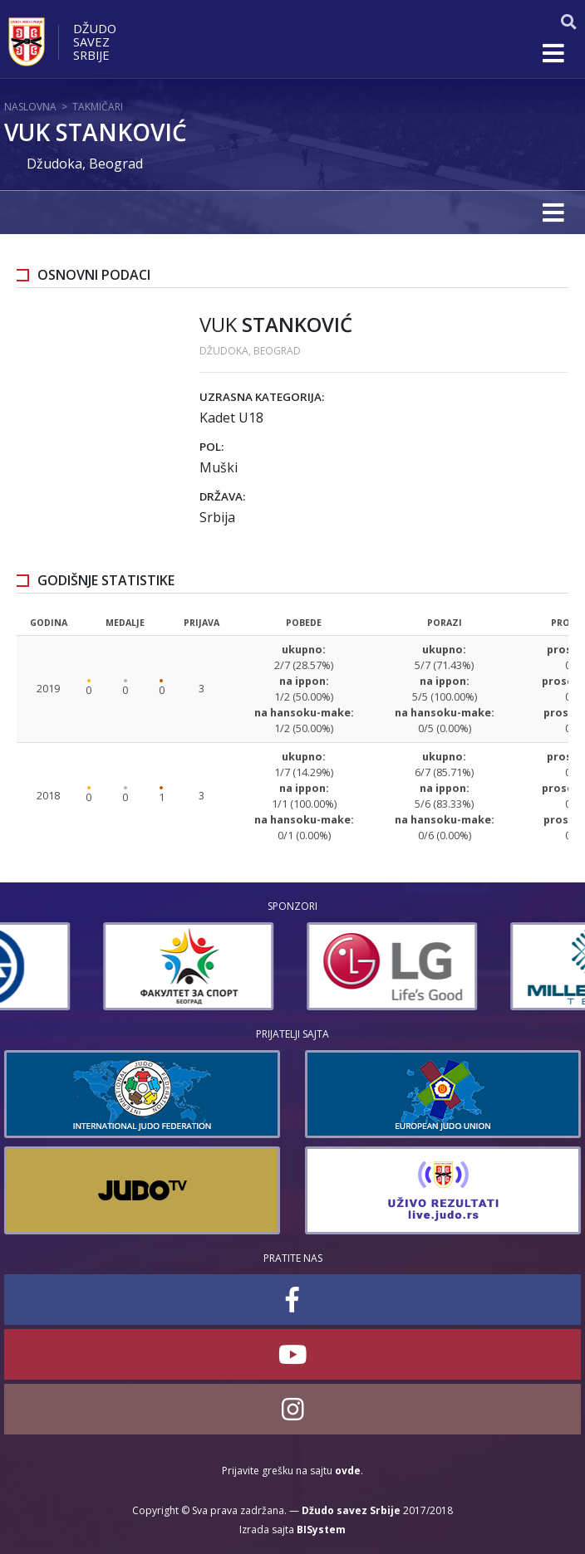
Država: (222, 496)
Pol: (211, 446)
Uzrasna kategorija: (261, 396)
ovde (348, 1471)
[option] (89, 966)
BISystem (321, 1529)
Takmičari (97, 107)
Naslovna (30, 107)
